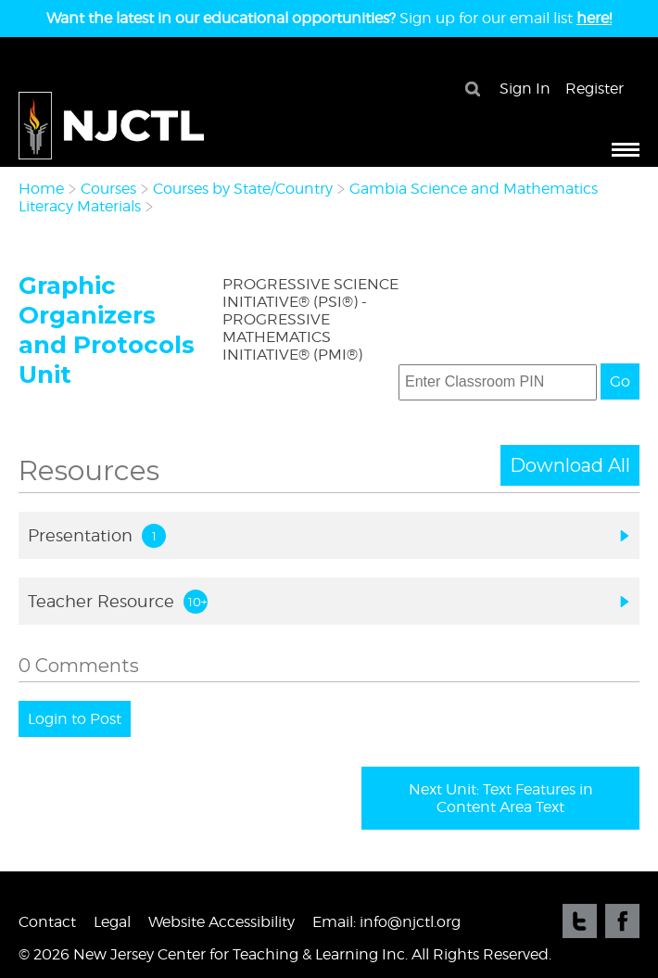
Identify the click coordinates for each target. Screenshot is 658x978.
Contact (47, 922)
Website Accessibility (221, 922)
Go (620, 381)
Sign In (525, 88)
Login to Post (74, 719)
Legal (112, 922)
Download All (570, 465)
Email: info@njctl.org (386, 922)
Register (594, 88)
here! (594, 18)
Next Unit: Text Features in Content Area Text (501, 798)
